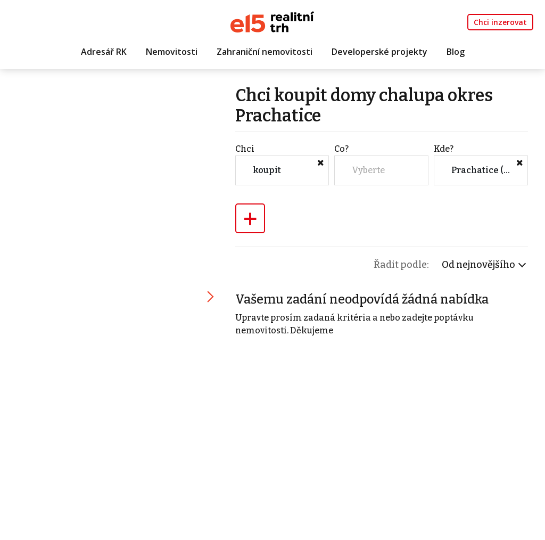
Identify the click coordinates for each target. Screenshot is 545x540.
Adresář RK (104, 52)
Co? (341, 149)
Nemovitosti (171, 52)
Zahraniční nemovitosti (264, 52)
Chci (244, 149)
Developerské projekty (379, 52)
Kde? (443, 149)
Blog (456, 52)
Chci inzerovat (500, 22)
